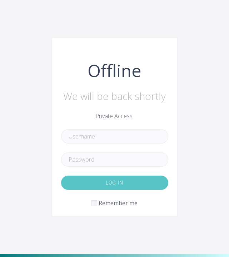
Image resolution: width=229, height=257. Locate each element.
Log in (114, 183)
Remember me (118, 203)
